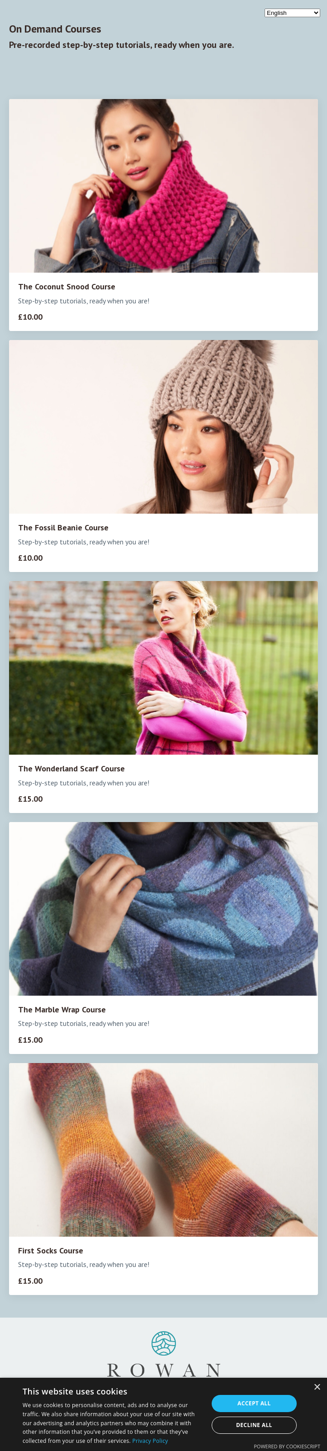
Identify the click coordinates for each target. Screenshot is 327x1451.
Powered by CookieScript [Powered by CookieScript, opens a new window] (287, 1446)
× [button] (316, 1387)
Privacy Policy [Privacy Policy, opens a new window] (150, 1441)
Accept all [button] (254, 1403)
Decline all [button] (254, 1425)
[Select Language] (292, 13)
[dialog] (163, 1414)
